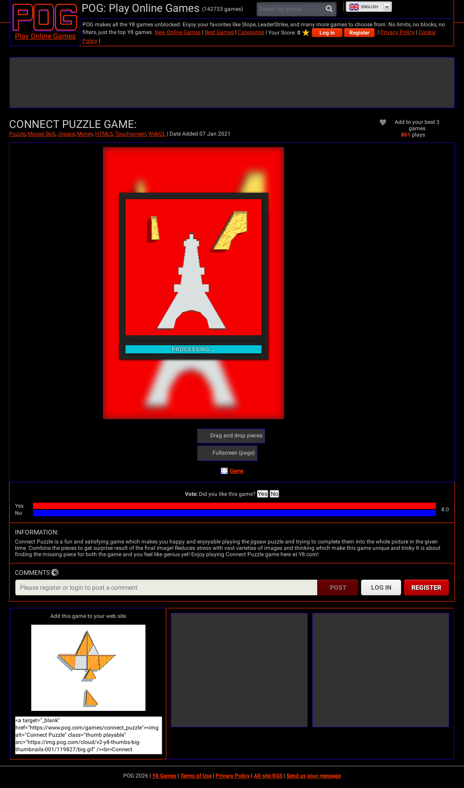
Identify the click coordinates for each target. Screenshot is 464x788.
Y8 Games (164, 776)
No (274, 493)
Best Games (219, 32)
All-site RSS (268, 776)
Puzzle (17, 134)
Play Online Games (45, 36)
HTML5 (104, 134)
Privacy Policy (397, 32)
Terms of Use (196, 776)
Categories (251, 32)
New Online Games (178, 32)
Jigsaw (66, 134)
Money (85, 134)
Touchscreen (130, 134)
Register (359, 32)
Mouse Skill (41, 134)
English (363, 6)
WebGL (156, 134)
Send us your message (313, 776)
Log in (327, 32)
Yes (263, 493)
